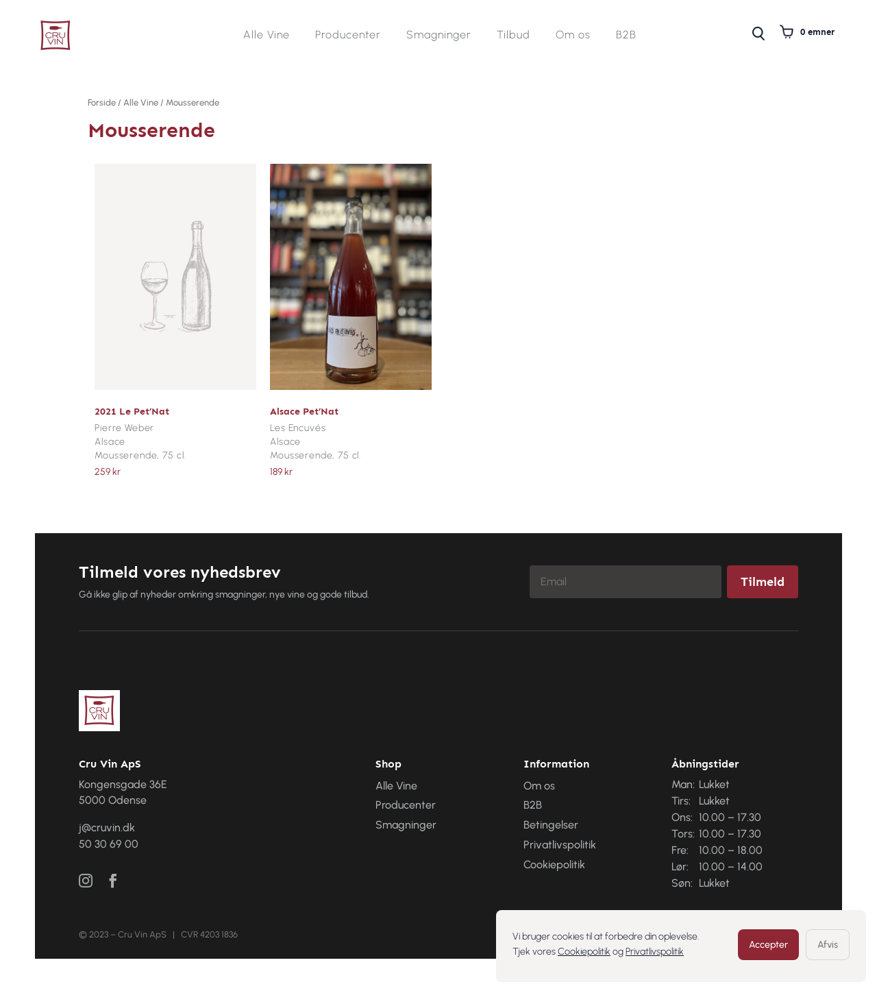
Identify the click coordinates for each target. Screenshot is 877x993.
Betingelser (550, 824)
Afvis (827, 945)
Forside (102, 102)
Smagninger (438, 35)
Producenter (348, 35)
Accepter (768, 945)
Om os (573, 35)
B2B (626, 35)
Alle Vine (266, 35)
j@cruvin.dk (107, 827)
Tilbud (513, 35)
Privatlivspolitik (655, 951)
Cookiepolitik (584, 951)
